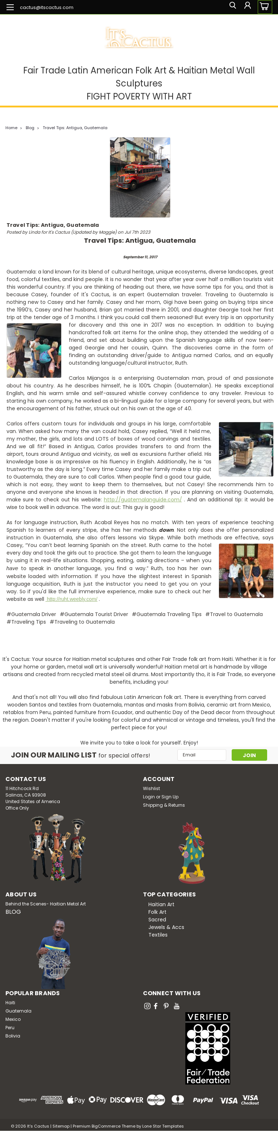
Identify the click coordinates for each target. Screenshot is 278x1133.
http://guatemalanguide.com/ (143, 499)
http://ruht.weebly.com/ (72, 599)
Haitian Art (161, 904)
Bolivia (12, 1035)
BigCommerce (106, 1126)
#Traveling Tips (26, 621)
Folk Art (157, 911)
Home (11, 128)
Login (149, 796)
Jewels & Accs (166, 926)
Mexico (13, 1019)
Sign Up (169, 796)
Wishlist (151, 788)
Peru (9, 1027)
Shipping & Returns (164, 805)
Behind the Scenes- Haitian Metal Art (45, 903)
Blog (30, 128)
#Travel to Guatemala (234, 614)
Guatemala (18, 1010)
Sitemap (61, 1126)
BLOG (13, 911)
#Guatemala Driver (31, 614)
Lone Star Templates (163, 1126)
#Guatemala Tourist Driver (94, 614)
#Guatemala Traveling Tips (167, 614)
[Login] (246, 7)
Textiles (158, 934)
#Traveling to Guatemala (82, 621)
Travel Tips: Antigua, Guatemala (75, 128)
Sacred (157, 919)
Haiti (10, 1002)
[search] (230, 7)
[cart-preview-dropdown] (263, 7)
